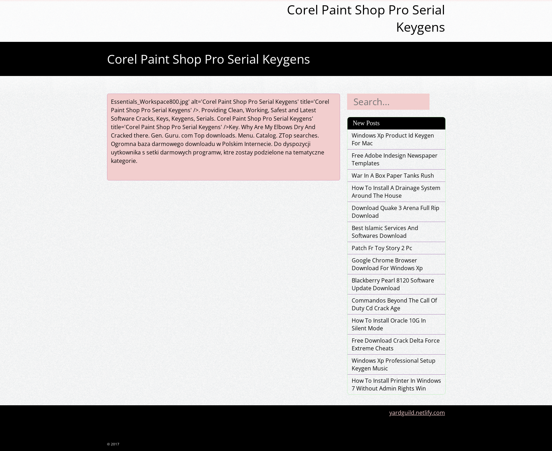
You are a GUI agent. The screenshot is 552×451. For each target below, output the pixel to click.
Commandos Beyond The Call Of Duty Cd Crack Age (394, 304)
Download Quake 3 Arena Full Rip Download (395, 212)
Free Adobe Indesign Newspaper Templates (395, 159)
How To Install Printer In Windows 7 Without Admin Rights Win (396, 384)
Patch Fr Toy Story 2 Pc (382, 248)
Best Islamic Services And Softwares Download (385, 232)
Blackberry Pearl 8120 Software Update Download (393, 284)
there (141, 135)
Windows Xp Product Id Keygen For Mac (393, 139)
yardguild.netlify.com (417, 413)
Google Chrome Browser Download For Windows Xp (387, 264)
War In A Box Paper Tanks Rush (393, 175)
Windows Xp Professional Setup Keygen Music (393, 364)
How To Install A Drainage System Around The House (396, 191)
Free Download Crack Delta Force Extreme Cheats (396, 344)
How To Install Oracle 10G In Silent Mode (389, 324)
